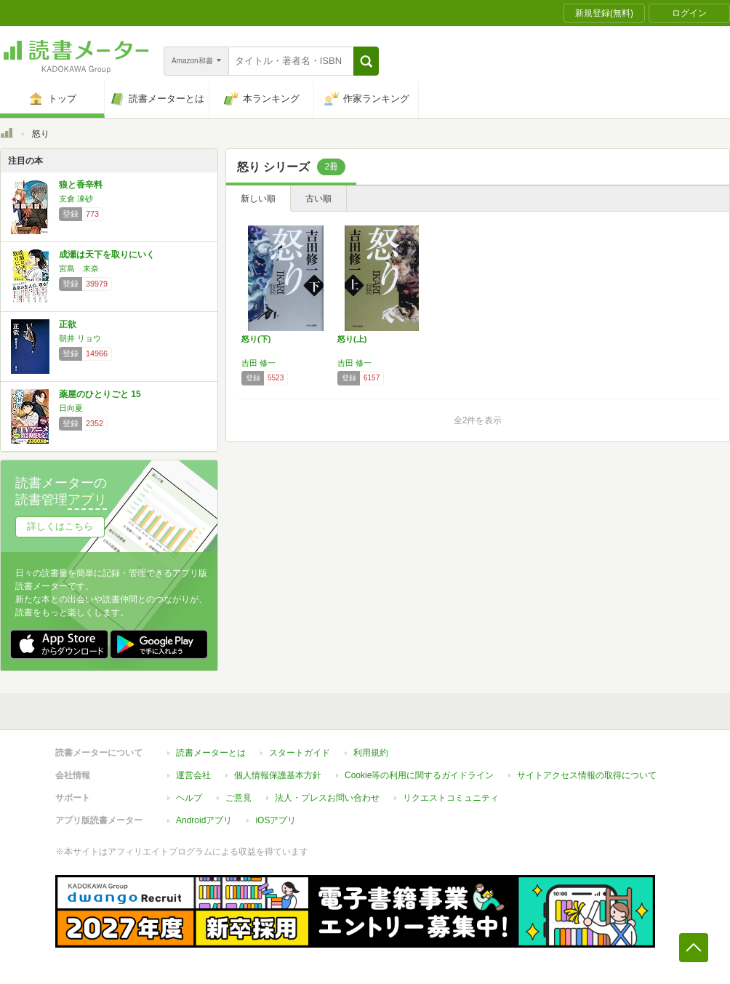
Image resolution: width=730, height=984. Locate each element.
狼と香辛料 (81, 185)
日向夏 (71, 408)
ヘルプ (189, 797)
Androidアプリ (204, 820)
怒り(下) (255, 339)
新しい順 (258, 198)
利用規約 (370, 752)
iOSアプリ (275, 820)
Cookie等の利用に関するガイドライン (419, 775)
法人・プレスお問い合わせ (327, 797)
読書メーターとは (211, 752)
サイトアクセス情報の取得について (587, 775)
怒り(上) (351, 339)
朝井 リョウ (80, 338)
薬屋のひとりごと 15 (100, 394)
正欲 (67, 324)
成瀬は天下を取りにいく (107, 254)
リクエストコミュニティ (451, 797)
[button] (366, 61)
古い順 (318, 198)
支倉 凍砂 (76, 198)
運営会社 (193, 775)
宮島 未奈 (79, 268)
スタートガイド (299, 752)
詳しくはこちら (60, 526)
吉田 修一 (258, 363)
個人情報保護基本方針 (277, 775)
